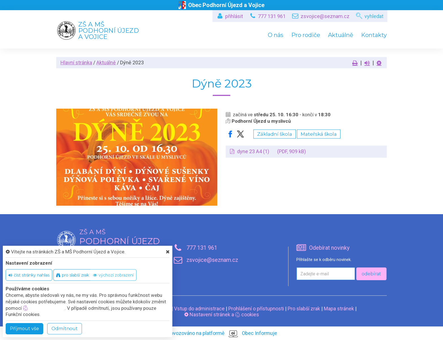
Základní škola (274, 134)
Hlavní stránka (76, 62)
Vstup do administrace (199, 309)
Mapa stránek (339, 309)
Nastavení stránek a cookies (221, 314)
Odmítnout (64, 328)
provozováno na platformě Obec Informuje (221, 333)
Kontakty (374, 35)
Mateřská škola (319, 134)
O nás (275, 35)
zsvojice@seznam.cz (325, 16)
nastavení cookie (44, 308)
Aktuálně (340, 35)
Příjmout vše (24, 328)
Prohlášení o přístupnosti (256, 309)
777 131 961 (272, 16)
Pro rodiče (305, 35)
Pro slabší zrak (304, 309)
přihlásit (234, 16)
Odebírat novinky (329, 248)
